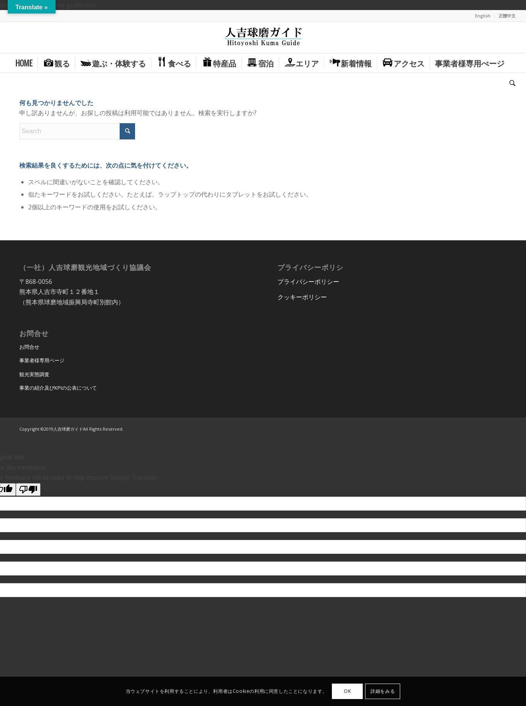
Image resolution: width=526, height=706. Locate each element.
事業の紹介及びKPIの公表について (58, 387)
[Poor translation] (28, 489)
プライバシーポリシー (308, 281)
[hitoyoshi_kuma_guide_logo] (263, 37)
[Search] (510, 82)
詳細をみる (382, 691)
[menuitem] (483, 16)
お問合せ (29, 346)
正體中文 (507, 16)
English (482, 16)
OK (347, 691)
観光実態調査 (34, 374)
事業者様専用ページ (41, 360)
